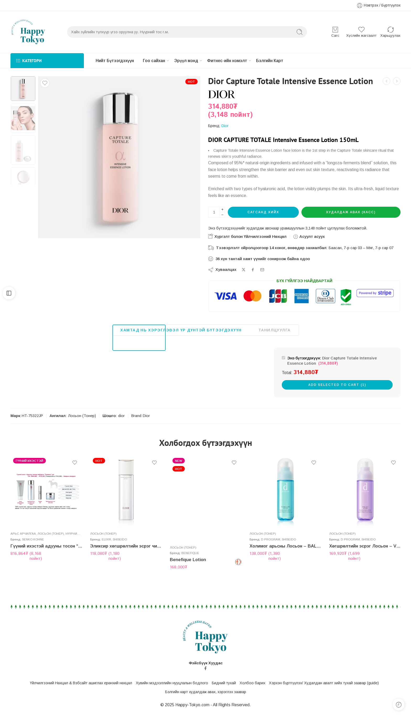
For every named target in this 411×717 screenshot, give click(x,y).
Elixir (106, 544)
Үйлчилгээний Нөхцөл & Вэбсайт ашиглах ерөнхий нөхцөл (81, 683)
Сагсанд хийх (263, 212)
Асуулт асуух (309, 237)
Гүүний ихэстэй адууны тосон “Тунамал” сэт (46, 551)
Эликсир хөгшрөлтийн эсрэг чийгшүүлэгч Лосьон (126, 551)
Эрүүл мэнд (191, 60)
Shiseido (120, 544)
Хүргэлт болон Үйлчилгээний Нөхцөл (247, 236)
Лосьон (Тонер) (82, 416)
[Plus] (222, 210)
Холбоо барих (252, 683)
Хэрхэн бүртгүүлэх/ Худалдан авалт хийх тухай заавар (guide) (324, 683)
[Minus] (222, 215)
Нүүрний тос (76, 538)
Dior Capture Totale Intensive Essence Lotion (332, 361)
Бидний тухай (224, 683)
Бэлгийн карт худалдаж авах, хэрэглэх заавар (205, 692)
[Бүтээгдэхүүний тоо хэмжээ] (214, 212)
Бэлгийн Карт (279, 60)
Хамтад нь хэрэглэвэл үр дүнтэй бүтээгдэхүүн (180, 330)
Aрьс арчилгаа (23, 538)
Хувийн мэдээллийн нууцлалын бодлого (172, 683)
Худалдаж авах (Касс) (351, 212)
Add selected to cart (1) (337, 385)
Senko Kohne (33, 544)
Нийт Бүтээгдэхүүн (115, 60)
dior (121, 416)
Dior (225, 126)
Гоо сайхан (157, 60)
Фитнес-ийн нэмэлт (235, 60)
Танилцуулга (274, 330)
